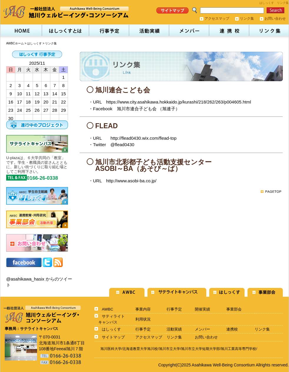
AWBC (107, 309)
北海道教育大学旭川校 (140, 349)
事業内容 (143, 309)
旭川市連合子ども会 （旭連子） (148, 108)
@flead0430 (122, 144)
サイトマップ (113, 337)
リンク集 (247, 18)
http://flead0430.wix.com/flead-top (143, 138)
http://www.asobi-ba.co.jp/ (131, 180)
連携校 (232, 329)
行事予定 (174, 309)
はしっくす (34, 43)
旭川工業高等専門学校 (238, 349)
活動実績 (174, 329)
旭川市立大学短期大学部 (200, 349)
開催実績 (202, 309)
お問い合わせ (275, 18)
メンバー (202, 329)
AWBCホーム (15, 43)
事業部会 (234, 309)
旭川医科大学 (111, 349)
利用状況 (143, 319)
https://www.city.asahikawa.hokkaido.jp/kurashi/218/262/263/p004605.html (178, 101)
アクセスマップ (217, 18)
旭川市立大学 (169, 349)
